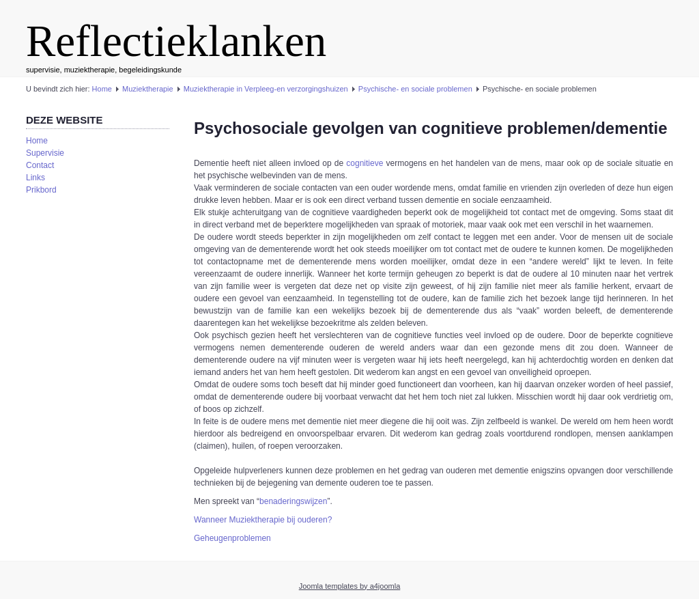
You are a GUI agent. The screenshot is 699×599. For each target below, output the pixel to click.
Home (102, 89)
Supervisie (45, 153)
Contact (40, 165)
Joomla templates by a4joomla (350, 586)
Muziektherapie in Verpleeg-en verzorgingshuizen (266, 89)
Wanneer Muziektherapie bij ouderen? (263, 520)
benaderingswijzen (293, 501)
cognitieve (364, 163)
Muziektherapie (147, 89)
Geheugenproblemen (232, 538)
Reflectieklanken (176, 41)
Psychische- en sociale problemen (415, 89)
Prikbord (41, 190)
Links (35, 177)
